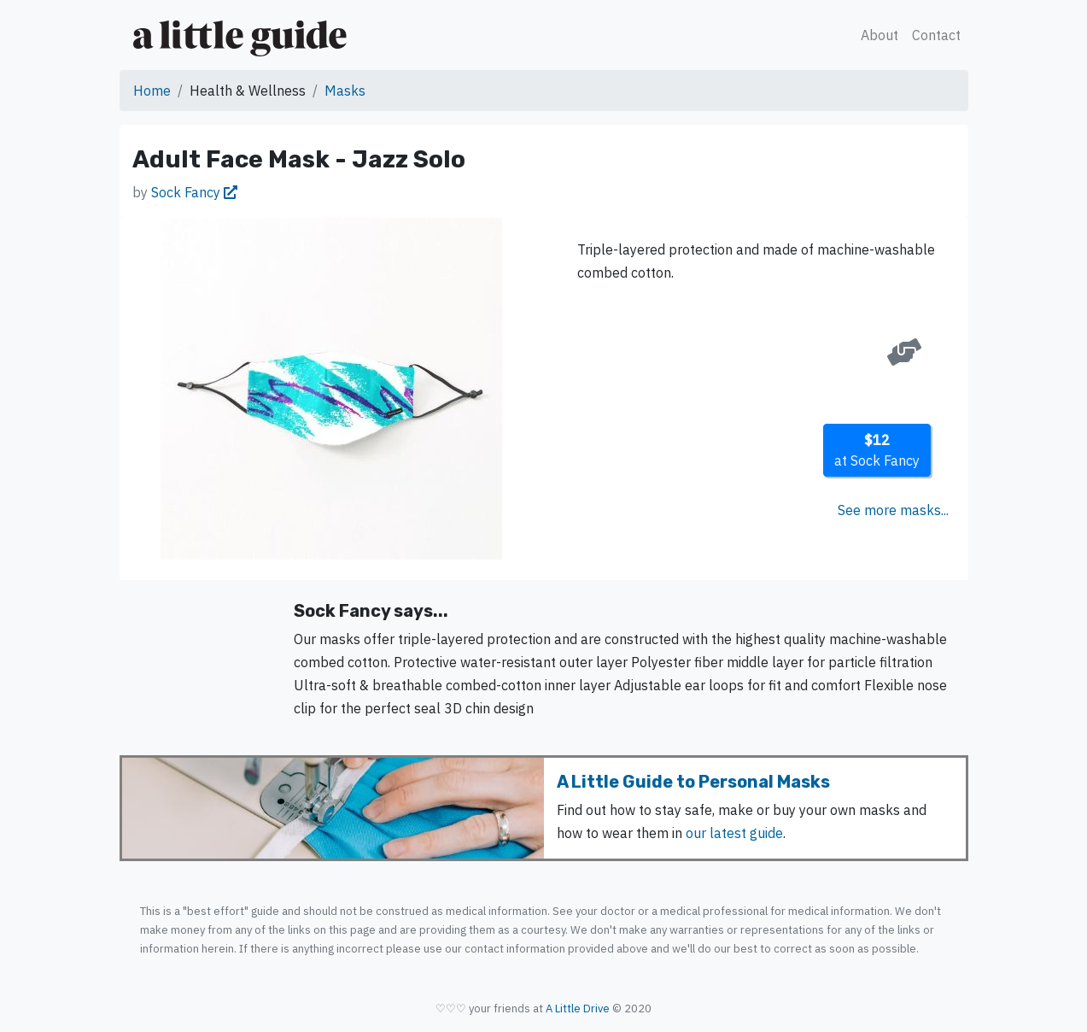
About (879, 35)
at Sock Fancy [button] (877, 450)
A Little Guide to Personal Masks (693, 781)
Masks (344, 90)
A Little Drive (578, 1008)
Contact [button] (936, 35)
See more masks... (893, 510)
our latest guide (734, 832)
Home (152, 90)
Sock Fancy (194, 192)
